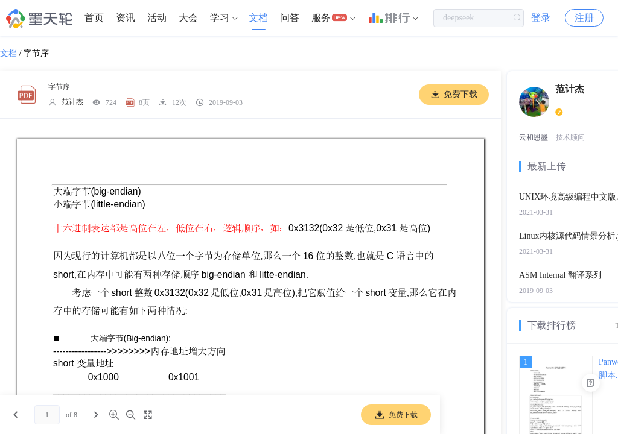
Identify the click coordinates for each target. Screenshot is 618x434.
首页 (94, 18)
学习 (219, 18)
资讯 (125, 18)
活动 (157, 18)
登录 (540, 18)
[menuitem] (94, 18)
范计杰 (72, 102)
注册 (584, 18)
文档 (258, 18)
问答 (289, 18)
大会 (188, 18)
